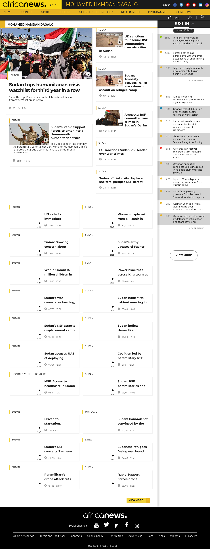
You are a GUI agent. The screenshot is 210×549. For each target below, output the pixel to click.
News (8, 12)
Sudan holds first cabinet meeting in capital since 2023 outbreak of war (132, 300)
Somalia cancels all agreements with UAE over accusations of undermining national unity (188, 57)
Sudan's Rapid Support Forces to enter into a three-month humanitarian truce (68, 132)
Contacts (76, 536)
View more (184, 255)
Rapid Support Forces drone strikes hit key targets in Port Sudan (129, 477)
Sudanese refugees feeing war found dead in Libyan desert (132, 449)
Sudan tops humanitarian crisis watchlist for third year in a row (44, 87)
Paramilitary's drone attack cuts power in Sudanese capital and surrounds (59, 477)
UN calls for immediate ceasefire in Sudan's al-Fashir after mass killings (59, 217)
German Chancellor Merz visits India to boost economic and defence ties (188, 206)
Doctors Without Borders (29, 374)
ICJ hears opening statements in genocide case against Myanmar (189, 99)
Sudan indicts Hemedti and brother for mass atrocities (130, 328)
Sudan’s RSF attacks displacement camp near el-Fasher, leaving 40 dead (59, 328)
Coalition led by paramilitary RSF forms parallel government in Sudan (130, 356)
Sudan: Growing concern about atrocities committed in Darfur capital (56, 245)
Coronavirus (186, 12)
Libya (88, 439)
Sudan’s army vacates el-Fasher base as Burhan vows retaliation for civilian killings (132, 245)
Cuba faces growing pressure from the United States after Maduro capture (188, 194)
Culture (65, 12)
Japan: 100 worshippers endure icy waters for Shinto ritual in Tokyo (188, 182)
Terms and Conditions (53, 536)
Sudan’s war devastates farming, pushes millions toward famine (59, 300)
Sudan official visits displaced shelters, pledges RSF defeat (121, 180)
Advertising (135, 536)
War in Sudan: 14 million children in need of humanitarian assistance (58, 272)
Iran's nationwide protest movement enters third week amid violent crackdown (187, 125)
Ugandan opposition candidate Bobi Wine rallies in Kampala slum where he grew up (188, 168)
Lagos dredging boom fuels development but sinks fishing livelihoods (188, 71)
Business (26, 12)
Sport (46, 12)
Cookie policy (95, 536)
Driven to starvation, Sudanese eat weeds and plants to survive (58, 422)
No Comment (130, 12)
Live (174, 18)
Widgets (175, 536)
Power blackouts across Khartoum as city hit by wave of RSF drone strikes (133, 272)
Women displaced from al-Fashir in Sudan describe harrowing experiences (131, 217)
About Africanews (23, 536)
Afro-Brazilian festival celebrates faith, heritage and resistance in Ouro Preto (187, 153)
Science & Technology (96, 12)
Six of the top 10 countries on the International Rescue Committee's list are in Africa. (41, 98)
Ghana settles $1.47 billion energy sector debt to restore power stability (187, 111)
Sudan (15, 75)
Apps (162, 536)
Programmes (158, 12)
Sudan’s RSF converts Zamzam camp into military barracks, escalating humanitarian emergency (59, 449)
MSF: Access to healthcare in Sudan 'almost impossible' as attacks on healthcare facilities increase (59, 384)
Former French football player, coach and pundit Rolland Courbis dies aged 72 (187, 42)
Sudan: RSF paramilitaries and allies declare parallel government (132, 384)
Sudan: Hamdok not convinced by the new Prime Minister (133, 422)
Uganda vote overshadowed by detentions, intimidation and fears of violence (189, 219)
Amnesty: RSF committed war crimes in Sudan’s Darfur (136, 120)
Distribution (116, 536)
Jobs (150, 536)
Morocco (91, 412)
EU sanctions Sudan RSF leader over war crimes (123, 151)
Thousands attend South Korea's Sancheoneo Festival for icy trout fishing (187, 139)
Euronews (191, 536)
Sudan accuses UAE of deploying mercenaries (59, 356)
